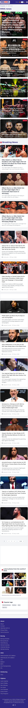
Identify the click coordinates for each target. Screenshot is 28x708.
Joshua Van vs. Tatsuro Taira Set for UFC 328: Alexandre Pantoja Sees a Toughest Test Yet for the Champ (13, 247)
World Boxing (4, 643)
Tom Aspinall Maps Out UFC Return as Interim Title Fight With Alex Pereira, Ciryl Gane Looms (14, 375)
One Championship (6, 666)
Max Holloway (4, 685)
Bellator (3, 661)
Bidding (14, 605)
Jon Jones (3, 687)
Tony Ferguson (4, 693)
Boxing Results (4, 640)
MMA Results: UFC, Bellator (7, 657)
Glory (2, 674)
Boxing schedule (5, 638)
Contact (3, 626)
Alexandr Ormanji (7, 55)
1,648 (20, 541)
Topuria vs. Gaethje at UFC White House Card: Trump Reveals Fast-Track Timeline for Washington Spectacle (14, 493)
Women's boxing (5, 645)
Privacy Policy (4, 630)
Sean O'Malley (4, 683)
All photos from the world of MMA (11, 595)
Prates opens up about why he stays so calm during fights (13, 316)
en (16, 2)
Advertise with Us (5, 628)
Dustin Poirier (4, 691)
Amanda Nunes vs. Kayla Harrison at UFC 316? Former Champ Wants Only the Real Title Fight (14, 464)
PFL (1, 668)
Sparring (5, 607)
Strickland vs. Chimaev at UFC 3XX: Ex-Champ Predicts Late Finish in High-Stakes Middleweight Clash (13, 405)
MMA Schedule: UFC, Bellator (8, 655)
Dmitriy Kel (5, 34)
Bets (19, 605)
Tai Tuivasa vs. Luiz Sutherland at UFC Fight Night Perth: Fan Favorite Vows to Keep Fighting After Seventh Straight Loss (14, 523)
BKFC (2, 664)
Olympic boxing (5, 649)
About (2, 624)
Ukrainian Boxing (6, 605)
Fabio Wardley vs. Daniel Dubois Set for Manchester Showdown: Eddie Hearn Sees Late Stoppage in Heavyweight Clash (13, 279)
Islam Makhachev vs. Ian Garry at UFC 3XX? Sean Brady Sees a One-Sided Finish (14, 345)
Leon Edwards (4, 689)
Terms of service (5, 632)
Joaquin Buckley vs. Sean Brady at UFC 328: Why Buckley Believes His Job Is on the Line (13, 435)
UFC (2, 659)
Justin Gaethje (4, 681)
